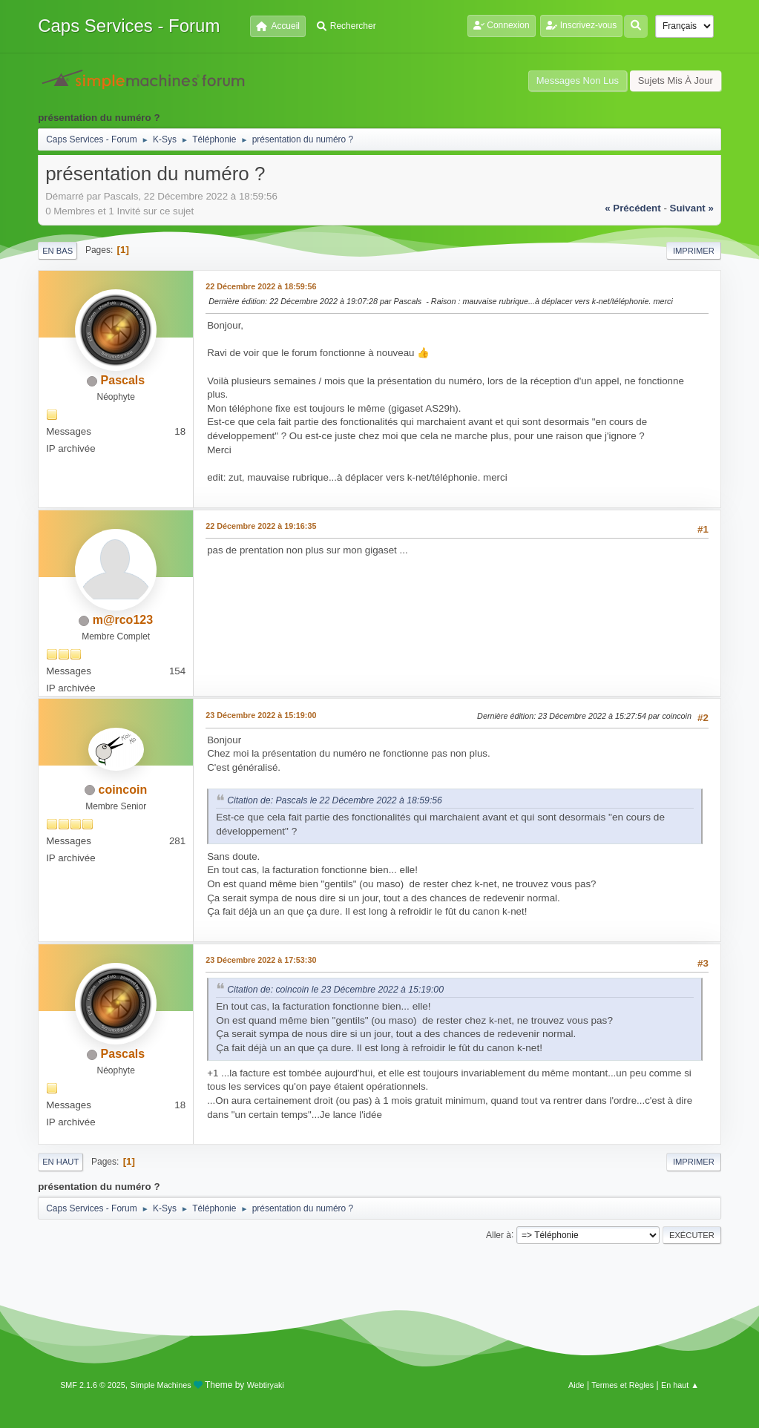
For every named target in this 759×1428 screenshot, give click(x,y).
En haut (60, 1161)
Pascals (123, 380)
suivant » (692, 208)
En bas (57, 250)
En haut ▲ (680, 1385)
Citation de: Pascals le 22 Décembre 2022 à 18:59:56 (334, 800)
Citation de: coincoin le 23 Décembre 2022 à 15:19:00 (335, 989)
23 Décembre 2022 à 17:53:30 (261, 959)
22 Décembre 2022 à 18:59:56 (261, 286)
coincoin (123, 789)
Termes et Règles (622, 1385)
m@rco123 (123, 619)
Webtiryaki (265, 1385)
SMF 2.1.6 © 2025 (92, 1385)
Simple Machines (160, 1385)
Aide (576, 1385)
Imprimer (693, 250)
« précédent (633, 208)
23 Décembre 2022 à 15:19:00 (261, 715)
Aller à (498, 1234)
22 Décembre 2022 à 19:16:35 (261, 525)
